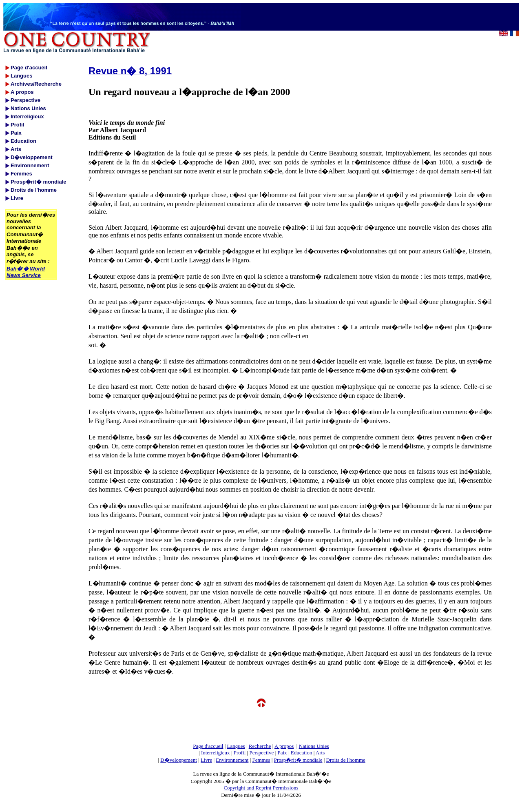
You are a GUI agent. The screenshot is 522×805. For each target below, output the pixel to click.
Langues (236, 746)
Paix (282, 753)
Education (301, 753)
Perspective (261, 753)
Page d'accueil (208, 746)
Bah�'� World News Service (26, 272)
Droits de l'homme (345, 760)
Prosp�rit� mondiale (298, 760)
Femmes (261, 760)
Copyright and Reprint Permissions (260, 788)
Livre (206, 760)
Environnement (232, 760)
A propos (284, 746)
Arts (320, 753)
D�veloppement (178, 760)
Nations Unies (314, 746)
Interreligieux (215, 753)
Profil (240, 753)
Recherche (260, 746)
